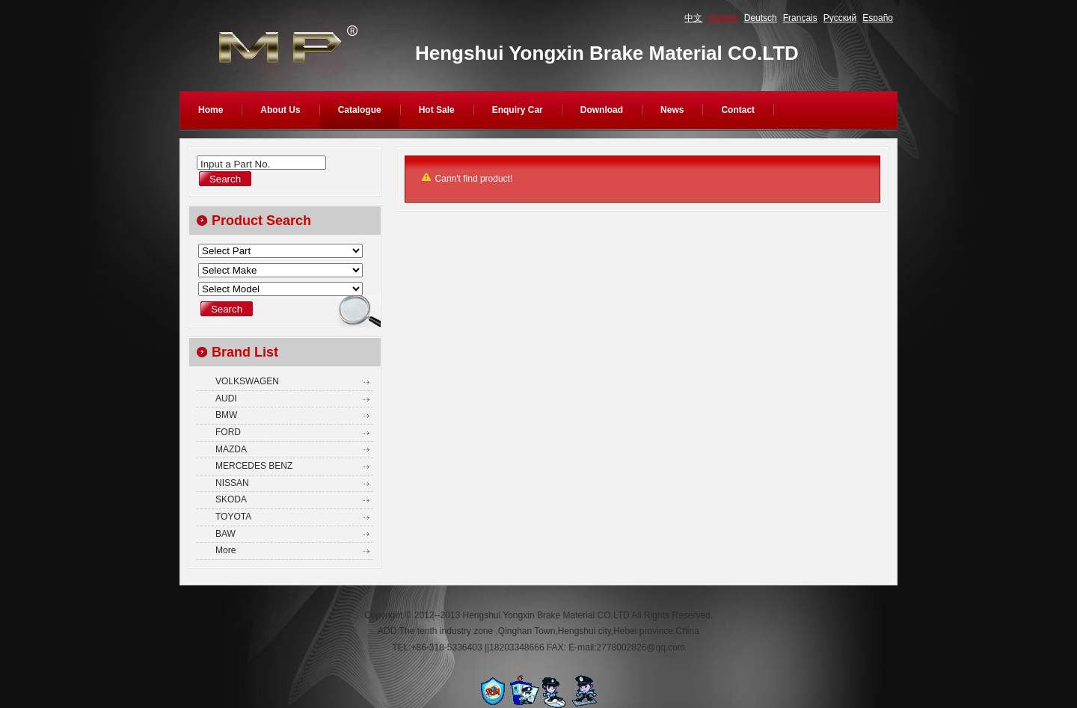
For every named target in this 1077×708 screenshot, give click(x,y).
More (225, 550)
